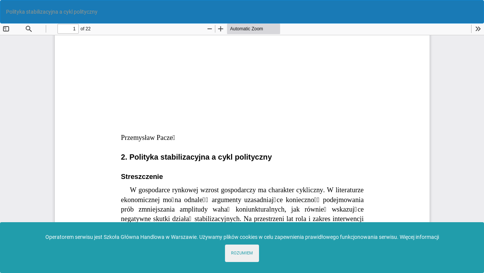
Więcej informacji (419, 237)
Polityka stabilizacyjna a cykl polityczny (52, 12)
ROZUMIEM (242, 253)
